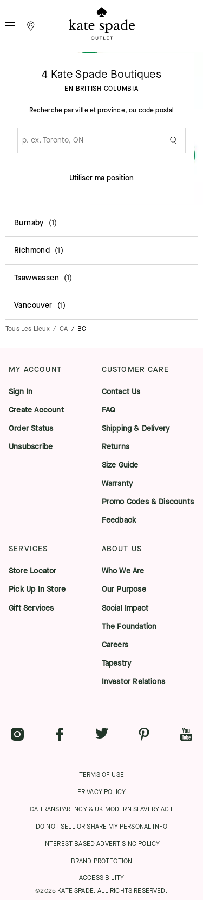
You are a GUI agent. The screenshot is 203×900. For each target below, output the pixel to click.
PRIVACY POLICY (101, 792)
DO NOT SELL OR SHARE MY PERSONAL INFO (101, 826)
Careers (115, 645)
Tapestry (117, 663)
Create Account (36, 410)
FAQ (109, 410)
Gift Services (31, 608)
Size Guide (120, 465)
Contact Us (121, 392)
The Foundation (129, 627)
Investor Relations (134, 682)
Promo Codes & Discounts (148, 502)
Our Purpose (124, 589)
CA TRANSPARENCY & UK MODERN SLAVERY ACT (101, 809)
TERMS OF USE (101, 774)
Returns (115, 447)
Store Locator (33, 571)
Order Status (31, 429)
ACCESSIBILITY (101, 878)
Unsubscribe (31, 447)
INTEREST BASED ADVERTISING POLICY (101, 844)
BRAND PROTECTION (102, 861)
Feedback (119, 520)
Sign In (20, 392)
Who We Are (123, 571)
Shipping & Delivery (136, 429)
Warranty (117, 484)
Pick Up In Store (37, 589)
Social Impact (125, 608)
